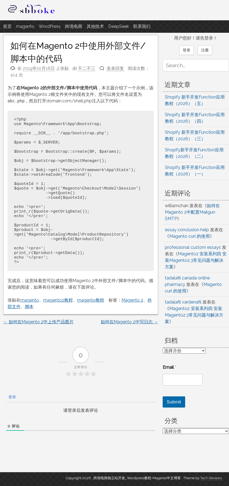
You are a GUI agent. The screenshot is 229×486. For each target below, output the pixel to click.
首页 (7, 26)
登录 (11, 397)
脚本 (29, 306)
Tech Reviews (211, 478)
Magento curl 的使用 (189, 236)
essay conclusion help (187, 229)
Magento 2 (132, 300)
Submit (174, 402)
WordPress (50, 26)
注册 (205, 50)
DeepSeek (118, 26)
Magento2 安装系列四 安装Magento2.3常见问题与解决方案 (196, 260)
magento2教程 (58, 300)
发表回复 (115, 68)
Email (169, 367)
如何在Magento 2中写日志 (129, 321)
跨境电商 (73, 26)
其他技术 (95, 26)
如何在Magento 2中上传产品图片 (38, 321)
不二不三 (86, 68)
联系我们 (142, 26)
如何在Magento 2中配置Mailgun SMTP (192, 212)
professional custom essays (193, 247)
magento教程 (90, 300)
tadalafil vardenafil (183, 302)
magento (25, 26)
